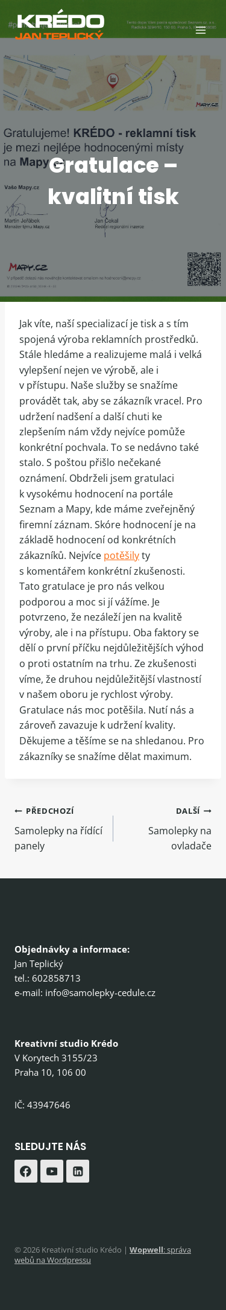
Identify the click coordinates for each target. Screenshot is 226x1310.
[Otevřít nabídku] (200, 30)
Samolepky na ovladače (167, 827)
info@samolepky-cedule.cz (100, 992)
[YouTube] (51, 1171)
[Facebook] (25, 1171)
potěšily (121, 555)
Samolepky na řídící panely (59, 827)
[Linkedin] (77, 1171)
